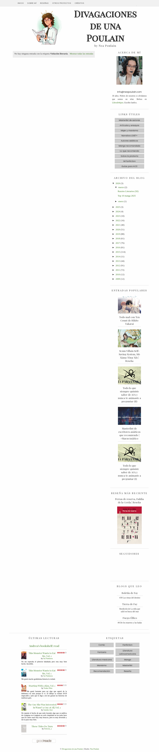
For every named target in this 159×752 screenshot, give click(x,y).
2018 (118, 238)
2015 (118, 252)
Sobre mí (32, 3)
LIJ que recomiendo (129, 151)
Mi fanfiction (129, 161)
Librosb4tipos (117, 103)
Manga (127, 659)
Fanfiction (127, 644)
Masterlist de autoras (129, 120)
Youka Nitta (48, 688)
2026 (118, 183)
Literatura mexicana (102, 659)
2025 (118, 207)
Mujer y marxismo (129, 130)
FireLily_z (48, 729)
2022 (118, 220)
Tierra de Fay (129, 604)
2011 (118, 270)
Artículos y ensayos (129, 125)
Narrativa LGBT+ (129, 135)
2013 (118, 261)
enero (120, 201)
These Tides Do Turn (42, 726)
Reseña (127, 671)
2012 (118, 265)
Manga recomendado (129, 145)
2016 (118, 247)
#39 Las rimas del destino (129, 598)
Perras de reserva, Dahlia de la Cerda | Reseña (129, 500)
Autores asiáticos (129, 140)
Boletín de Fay (130, 593)
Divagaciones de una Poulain (72, 749)
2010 (118, 274)
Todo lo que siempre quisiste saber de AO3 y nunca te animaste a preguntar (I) (129, 472)
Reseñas (44, 3)
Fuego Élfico (130, 618)
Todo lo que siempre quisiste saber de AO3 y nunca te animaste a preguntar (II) (129, 394)
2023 (118, 216)
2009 (118, 279)
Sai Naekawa (48, 658)
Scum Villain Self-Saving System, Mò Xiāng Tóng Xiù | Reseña (129, 355)
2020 (118, 229)
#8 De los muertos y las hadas (130, 623)
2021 (118, 225)
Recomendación (102, 671)
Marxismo (102, 665)
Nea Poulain (94, 749)
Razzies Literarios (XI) (128, 191)
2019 (118, 234)
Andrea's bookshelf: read (44, 646)
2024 (118, 211)
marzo (121, 187)
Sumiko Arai (48, 710)
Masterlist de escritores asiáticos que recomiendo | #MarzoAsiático (129, 433)
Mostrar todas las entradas (81, 53)
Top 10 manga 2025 (127, 195)
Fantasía (101, 652)
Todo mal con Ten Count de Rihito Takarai (129, 320)
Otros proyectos (61, 3)
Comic (101, 644)
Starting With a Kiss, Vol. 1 (42, 685)
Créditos (79, 3)
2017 (118, 243)
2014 (118, 256)
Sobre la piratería (129, 156)
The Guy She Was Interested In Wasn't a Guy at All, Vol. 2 (44, 706)
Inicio (21, 3)
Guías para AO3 (129, 166)
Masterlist (127, 665)
